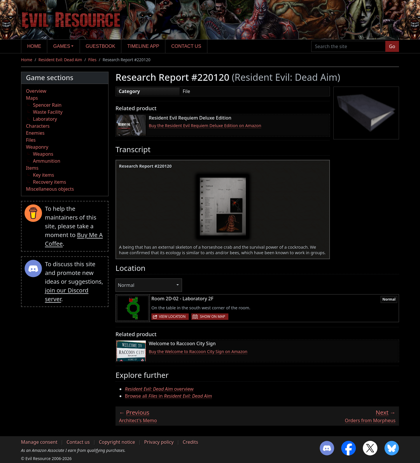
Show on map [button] (212, 316)
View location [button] (172, 316)
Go (392, 46)
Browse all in (168, 396)
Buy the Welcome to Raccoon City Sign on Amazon (198, 351)
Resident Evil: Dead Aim (60, 59)
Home (34, 46)
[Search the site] (348, 46)
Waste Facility (47, 112)
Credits (190, 442)
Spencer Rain (47, 105)
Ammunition (46, 161)
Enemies (35, 133)
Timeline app (143, 46)
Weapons (43, 154)
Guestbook (100, 46)
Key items (43, 175)
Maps (32, 98)
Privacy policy (159, 442)
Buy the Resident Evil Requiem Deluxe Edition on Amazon (205, 125)
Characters (38, 126)
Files (92, 59)
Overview (36, 91)
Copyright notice (117, 442)
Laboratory (45, 119)
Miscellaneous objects (50, 189)
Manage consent (39, 442)
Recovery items (49, 182)
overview (159, 389)
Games (61, 46)
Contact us (186, 46)
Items (32, 168)
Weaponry (37, 147)
